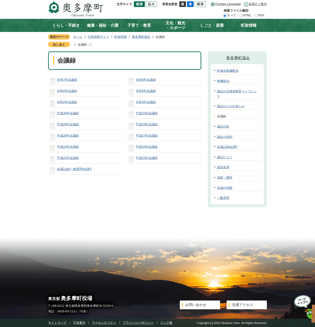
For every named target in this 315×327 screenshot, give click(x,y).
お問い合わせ (195, 305)
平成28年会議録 (68, 124)
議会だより (224, 157)
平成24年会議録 (68, 146)
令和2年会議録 (67, 102)
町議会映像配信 (227, 70)
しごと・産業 (212, 25)
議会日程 (223, 126)
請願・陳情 (224, 177)
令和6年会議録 (146, 79)
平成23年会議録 (147, 158)
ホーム (77, 37)
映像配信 (223, 81)
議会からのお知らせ (231, 106)
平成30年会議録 (68, 113)
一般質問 (223, 198)
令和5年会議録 (146, 91)
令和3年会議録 (146, 102)
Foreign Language (228, 4)
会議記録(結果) (227, 147)
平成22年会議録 (68, 158)
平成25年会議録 (147, 146)
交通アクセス (242, 305)
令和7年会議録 (67, 79)
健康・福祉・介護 (102, 25)
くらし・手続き (66, 25)
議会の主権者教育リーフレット (237, 94)
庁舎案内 (79, 322)
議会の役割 (224, 137)
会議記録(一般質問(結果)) (74, 169)
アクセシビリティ (104, 322)
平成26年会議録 (68, 135)
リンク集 (166, 322)
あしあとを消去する (90, 44)
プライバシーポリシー (138, 322)
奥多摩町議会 (141, 37)
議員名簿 (223, 167)
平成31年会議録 (147, 113)
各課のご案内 (257, 4)
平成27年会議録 (147, 135)
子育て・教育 (139, 25)
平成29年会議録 (147, 124)
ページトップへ (303, 309)
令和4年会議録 (67, 91)
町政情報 (249, 25)
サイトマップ (57, 322)
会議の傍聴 (224, 188)
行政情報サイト (98, 37)
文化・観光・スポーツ (175, 25)
